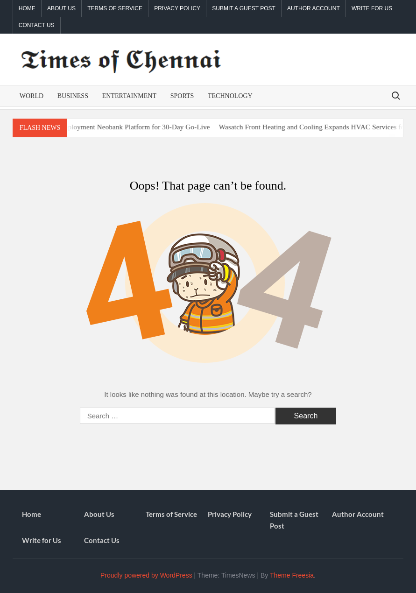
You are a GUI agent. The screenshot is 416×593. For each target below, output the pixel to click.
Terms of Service (114, 8)
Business (72, 95)
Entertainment (129, 95)
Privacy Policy (177, 8)
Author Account (313, 8)
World (31, 95)
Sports (182, 95)
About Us (61, 8)
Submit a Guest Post (243, 8)
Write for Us (372, 8)
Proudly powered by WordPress (146, 575)
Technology (230, 95)
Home (27, 8)
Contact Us (37, 25)
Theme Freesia (292, 575)
